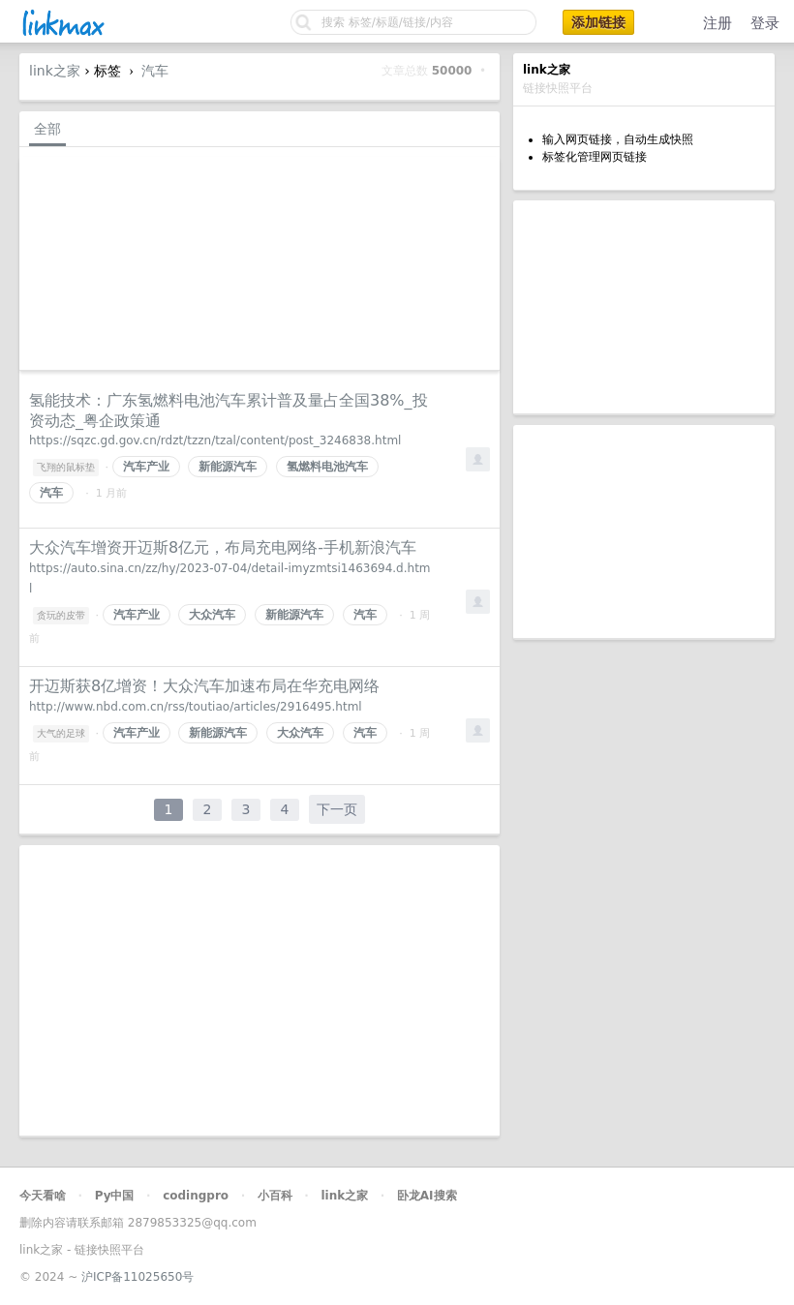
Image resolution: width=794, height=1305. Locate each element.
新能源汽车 (227, 466)
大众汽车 (212, 615)
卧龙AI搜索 (427, 1195)
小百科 (275, 1195)
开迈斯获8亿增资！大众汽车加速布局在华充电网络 (204, 686)
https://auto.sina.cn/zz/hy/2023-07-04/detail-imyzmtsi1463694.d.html (230, 578)
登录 (764, 23)
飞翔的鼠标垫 (66, 467)
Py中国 (115, 1195)
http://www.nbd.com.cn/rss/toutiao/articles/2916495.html (195, 706)
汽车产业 (146, 466)
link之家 (54, 70)
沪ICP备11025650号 (137, 1277)
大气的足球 (61, 733)
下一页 (337, 809)
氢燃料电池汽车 (327, 466)
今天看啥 (42, 1195)
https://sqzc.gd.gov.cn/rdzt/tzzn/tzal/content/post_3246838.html (215, 440)
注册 (717, 23)
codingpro (196, 1195)
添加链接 (598, 22)
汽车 (154, 70)
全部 (47, 129)
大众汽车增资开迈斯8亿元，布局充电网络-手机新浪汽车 (222, 547)
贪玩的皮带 (61, 615)
